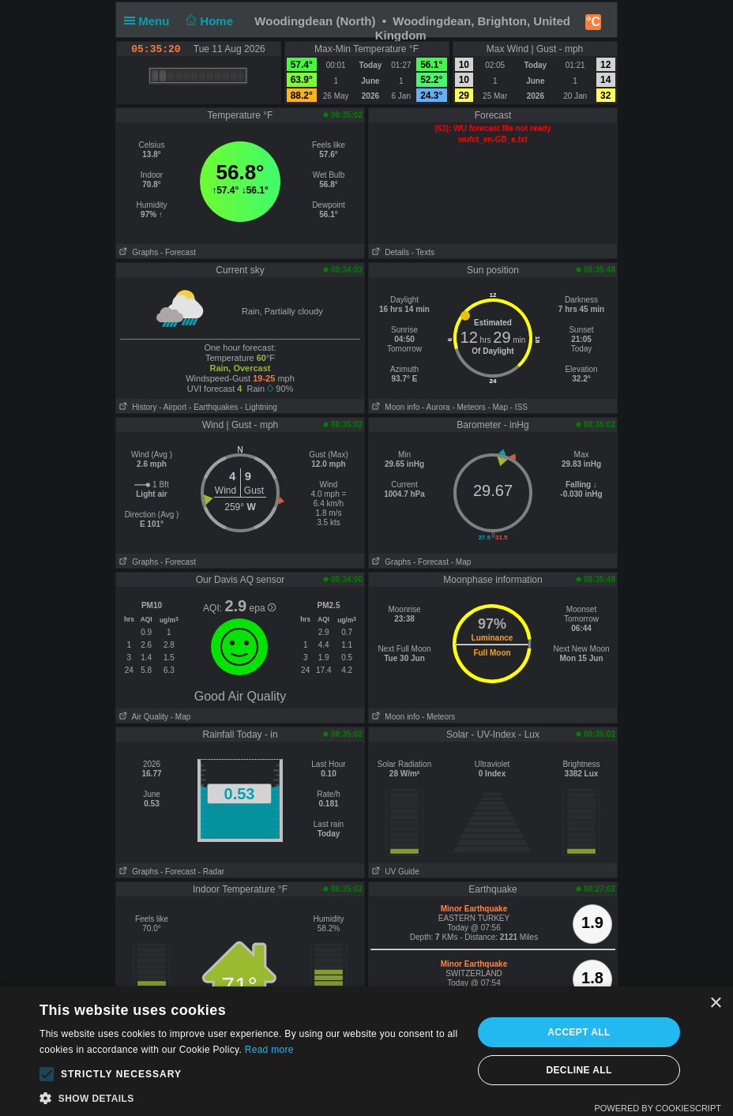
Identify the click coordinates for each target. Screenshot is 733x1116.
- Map (497, 407)
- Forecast (178, 252)
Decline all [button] (578, 1070)
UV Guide (394, 871)
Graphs (137, 252)
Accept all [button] (579, 1032)
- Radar (211, 871)
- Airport (172, 407)
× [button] (715, 1003)
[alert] (366, 1051)
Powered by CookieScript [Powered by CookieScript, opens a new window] (657, 1108)
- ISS (519, 407)
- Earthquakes (213, 407)
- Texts (423, 252)
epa (263, 608)
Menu (150, 21)
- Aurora (436, 407)
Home (208, 21)
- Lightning (258, 407)
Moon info (394, 407)
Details (389, 252)
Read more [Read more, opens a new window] (269, 1049)
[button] (46, 1074)
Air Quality (142, 716)
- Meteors (468, 407)
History (136, 407)
